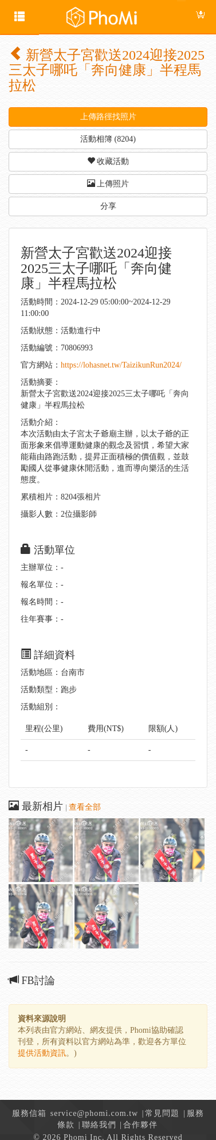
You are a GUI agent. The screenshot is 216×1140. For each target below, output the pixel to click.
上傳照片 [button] (108, 183)
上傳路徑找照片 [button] (108, 116)
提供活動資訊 (42, 1053)
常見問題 (162, 1113)
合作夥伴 (140, 1125)
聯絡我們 (99, 1125)
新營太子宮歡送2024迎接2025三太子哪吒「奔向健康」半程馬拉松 (107, 70)
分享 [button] (108, 206)
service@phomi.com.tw (94, 1113)
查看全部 (85, 807)
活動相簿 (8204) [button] (108, 139)
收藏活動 (108, 161)
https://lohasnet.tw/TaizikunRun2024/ (121, 365)
